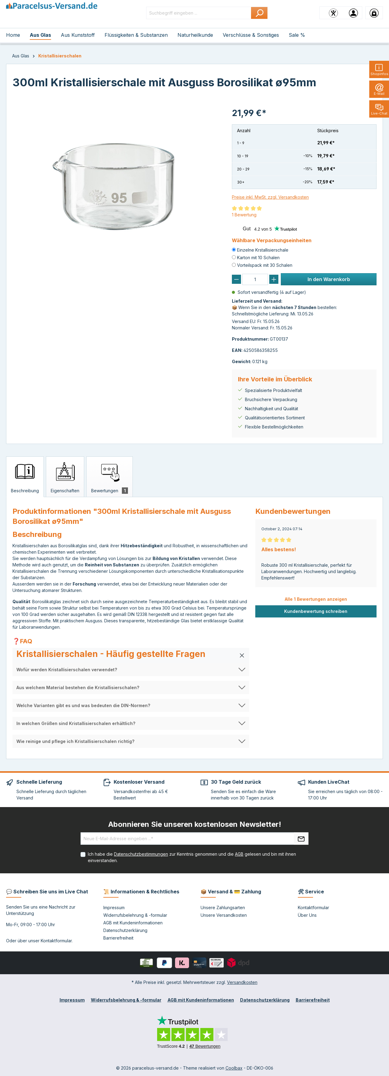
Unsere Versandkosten (224, 915)
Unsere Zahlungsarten (223, 907)
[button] (130, 655)
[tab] (25, 476)
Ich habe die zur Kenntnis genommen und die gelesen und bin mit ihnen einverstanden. (192, 857)
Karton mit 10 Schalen (258, 257)
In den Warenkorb (329, 279)
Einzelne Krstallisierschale (262, 250)
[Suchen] (259, 13)
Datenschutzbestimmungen (141, 854)
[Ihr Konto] (353, 13)
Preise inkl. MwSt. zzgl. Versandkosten (270, 197)
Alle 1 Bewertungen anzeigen (316, 599)
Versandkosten (242, 982)
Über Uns (307, 915)
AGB (239, 854)
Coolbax (234, 1068)
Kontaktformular (56, 940)
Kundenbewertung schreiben (315, 611)
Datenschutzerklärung (125, 930)
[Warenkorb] (374, 13)
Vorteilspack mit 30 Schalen (264, 265)
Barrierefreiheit (118, 937)
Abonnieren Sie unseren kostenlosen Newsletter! (194, 824)
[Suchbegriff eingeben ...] (198, 13)
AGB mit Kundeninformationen (133, 922)
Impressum (114, 907)
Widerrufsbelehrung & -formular (135, 915)
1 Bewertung (244, 214)
